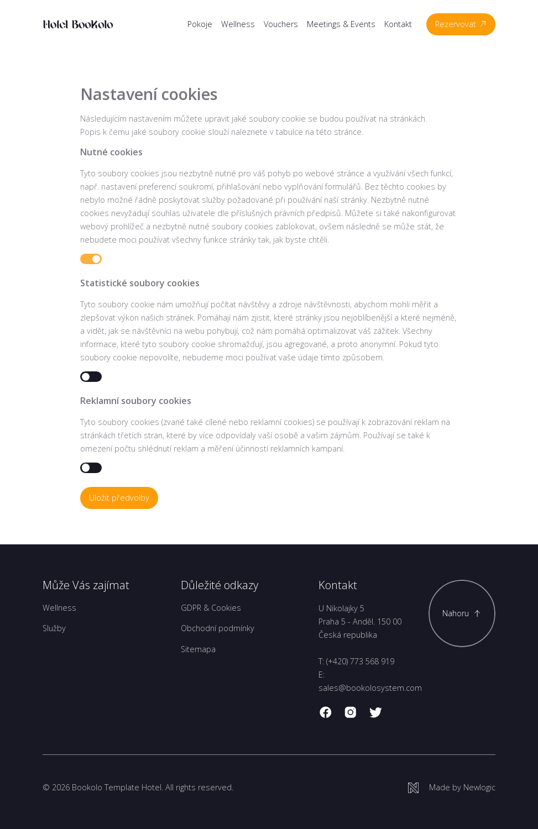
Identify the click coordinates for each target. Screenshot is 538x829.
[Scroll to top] (462, 613)
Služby (54, 628)
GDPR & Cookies (211, 607)
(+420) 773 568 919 (360, 661)
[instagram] (350, 712)
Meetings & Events (341, 24)
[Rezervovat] (460, 24)
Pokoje (199, 24)
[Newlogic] (451, 787)
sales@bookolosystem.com (370, 688)
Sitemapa (198, 649)
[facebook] (325, 712)
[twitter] (375, 712)
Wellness (238, 24)
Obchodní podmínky (217, 628)
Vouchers (281, 24)
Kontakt (398, 24)
